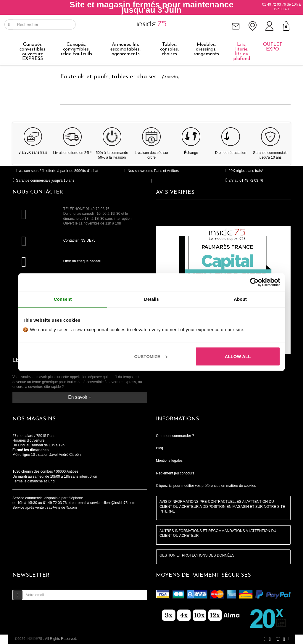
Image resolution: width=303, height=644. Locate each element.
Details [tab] (151, 299)
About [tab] (240, 299)
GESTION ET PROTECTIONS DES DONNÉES (196, 555)
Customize (150, 356)
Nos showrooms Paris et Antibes (151, 171)
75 (34, 639)
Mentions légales (169, 460)
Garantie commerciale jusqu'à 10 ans (43, 180)
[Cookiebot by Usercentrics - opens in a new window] (254, 282)
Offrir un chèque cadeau (82, 261)
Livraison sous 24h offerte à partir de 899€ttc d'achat (55, 171)
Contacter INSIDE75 (79, 240)
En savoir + (79, 397)
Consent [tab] (63, 299)
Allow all (238, 356)
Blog (159, 448)
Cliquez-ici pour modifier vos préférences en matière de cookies (206, 486)
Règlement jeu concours (175, 473)
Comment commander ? (175, 436)
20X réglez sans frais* (244, 171)
